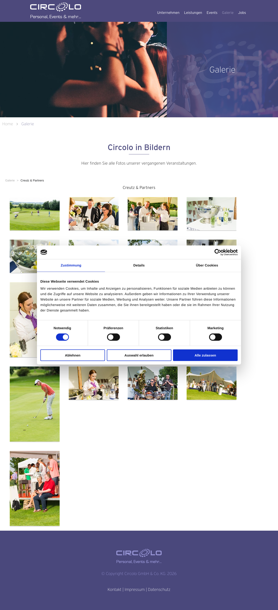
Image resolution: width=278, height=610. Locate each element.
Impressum (135, 589)
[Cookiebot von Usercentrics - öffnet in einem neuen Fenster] (218, 252)
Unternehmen (168, 12)
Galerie (228, 12)
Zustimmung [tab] (71, 265)
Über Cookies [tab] (207, 265)
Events (212, 12)
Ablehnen (72, 355)
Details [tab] (139, 265)
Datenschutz (159, 589)
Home (8, 124)
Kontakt (114, 589)
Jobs (242, 12)
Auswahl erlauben (139, 355)
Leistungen (193, 12)
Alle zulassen (205, 355)
